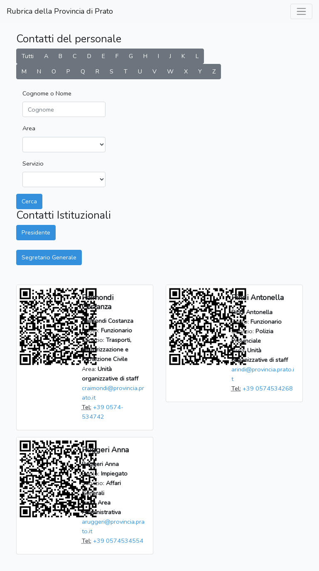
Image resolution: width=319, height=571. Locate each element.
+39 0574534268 (268, 388)
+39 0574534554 (118, 541)
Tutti (28, 56)
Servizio (33, 163)
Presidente (36, 232)
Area (28, 128)
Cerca (29, 201)
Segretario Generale (49, 257)
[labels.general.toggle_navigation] (301, 11)
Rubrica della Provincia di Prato (60, 11)
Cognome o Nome (46, 93)
